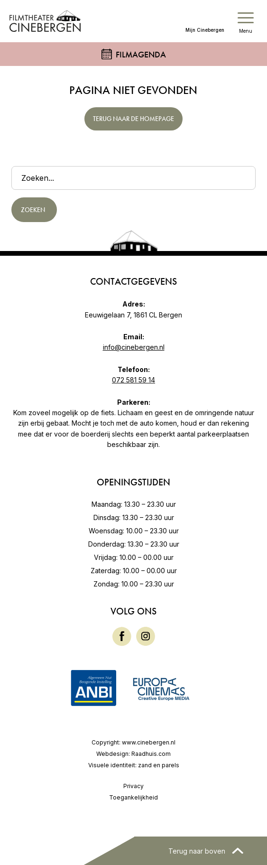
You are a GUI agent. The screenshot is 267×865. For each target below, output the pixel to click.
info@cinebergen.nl (134, 347)
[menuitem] (121, 636)
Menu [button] (245, 31)
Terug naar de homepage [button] (133, 118)
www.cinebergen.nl (148, 742)
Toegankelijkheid (133, 797)
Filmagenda (141, 54)
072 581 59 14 (133, 380)
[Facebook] (121, 636)
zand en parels (158, 765)
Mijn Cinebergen (204, 30)
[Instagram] (145, 635)
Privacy (133, 786)
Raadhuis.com (151, 753)
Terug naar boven (197, 851)
